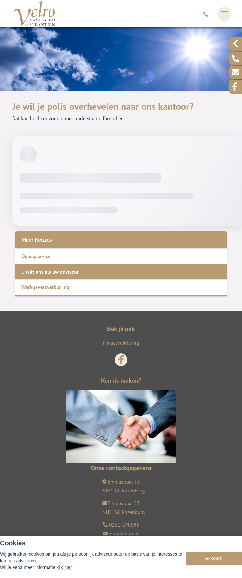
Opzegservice (35, 256)
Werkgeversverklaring (45, 287)
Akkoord (213, 568)
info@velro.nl (121, 533)
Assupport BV (50, 544)
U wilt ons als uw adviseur (50, 271)
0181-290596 (121, 524)
